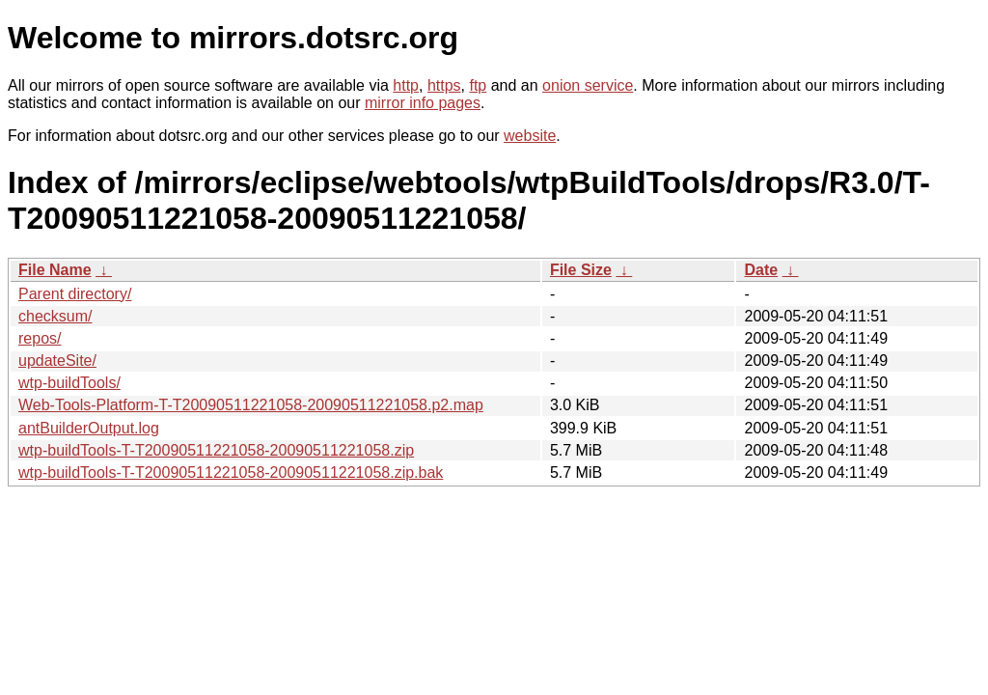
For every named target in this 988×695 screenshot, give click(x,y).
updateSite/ (57, 360)
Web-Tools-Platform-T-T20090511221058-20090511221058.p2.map (250, 405)
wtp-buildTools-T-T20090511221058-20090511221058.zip (216, 450)
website (530, 135)
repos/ (39, 338)
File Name (55, 270)
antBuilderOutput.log (88, 428)
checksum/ (55, 316)
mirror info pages (422, 103)
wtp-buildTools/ (69, 383)
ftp (477, 85)
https (444, 85)
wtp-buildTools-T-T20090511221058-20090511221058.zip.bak (230, 472)
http (406, 85)
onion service (587, 85)
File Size (581, 270)
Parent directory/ (74, 294)
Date (761, 270)
